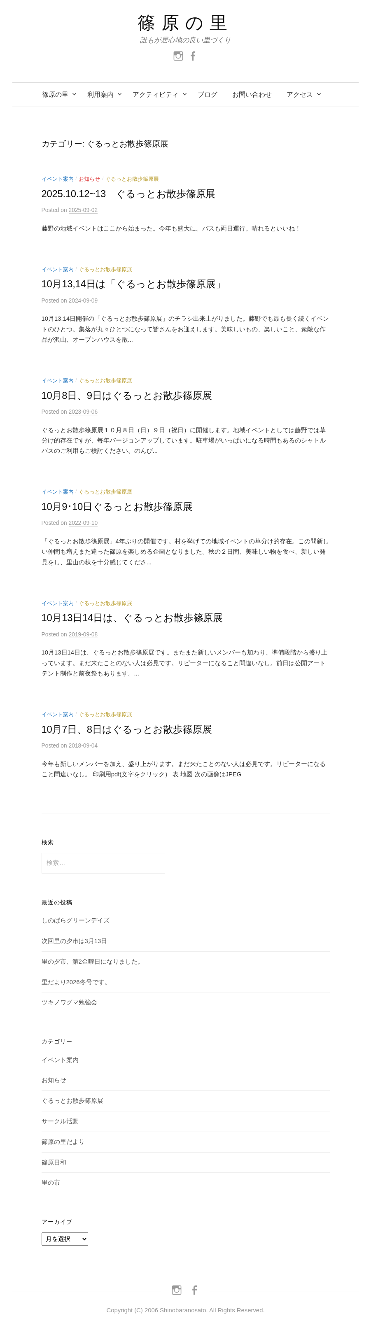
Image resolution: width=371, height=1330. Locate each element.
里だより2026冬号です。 (76, 982)
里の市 (51, 1182)
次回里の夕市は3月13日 (74, 941)
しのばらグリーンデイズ (76, 920)
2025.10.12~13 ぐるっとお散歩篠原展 (129, 193)
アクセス (300, 94)
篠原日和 (54, 1162)
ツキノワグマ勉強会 (69, 1002)
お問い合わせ (252, 94)
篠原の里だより (63, 1142)
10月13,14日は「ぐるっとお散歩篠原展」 (134, 283)
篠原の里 (185, 23)
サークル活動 (60, 1121)
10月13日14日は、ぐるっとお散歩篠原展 (132, 617)
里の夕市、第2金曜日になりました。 (93, 961)
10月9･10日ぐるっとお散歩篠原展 (117, 506)
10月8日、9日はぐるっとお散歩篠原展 (127, 395)
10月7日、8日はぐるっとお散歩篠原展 (127, 729)
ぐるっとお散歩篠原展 (132, 179)
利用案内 (100, 94)
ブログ (207, 94)
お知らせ (89, 179)
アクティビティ (156, 94)
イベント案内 (58, 179)
